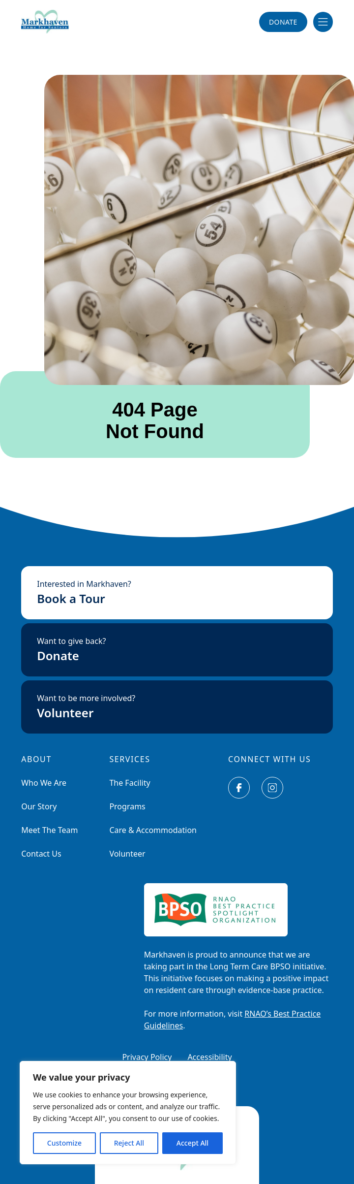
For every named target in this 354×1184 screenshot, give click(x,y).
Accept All (192, 1143)
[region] (128, 1112)
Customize (64, 1143)
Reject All (129, 1143)
